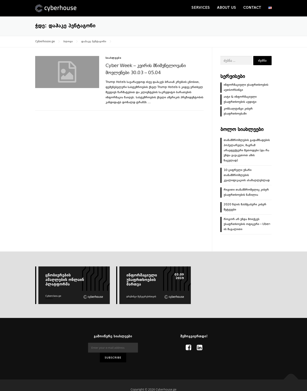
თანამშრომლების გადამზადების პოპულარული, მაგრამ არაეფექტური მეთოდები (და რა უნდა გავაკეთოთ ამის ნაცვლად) (247, 150)
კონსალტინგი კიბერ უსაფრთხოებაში (238, 111)
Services (200, 8)
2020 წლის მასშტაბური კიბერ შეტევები (245, 207)
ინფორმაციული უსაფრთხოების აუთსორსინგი (246, 87)
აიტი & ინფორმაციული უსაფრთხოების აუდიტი (240, 99)
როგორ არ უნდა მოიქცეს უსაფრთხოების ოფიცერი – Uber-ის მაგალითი (247, 224)
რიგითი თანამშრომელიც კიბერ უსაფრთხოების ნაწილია (246, 192)
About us (226, 8)
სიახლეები (113, 58)
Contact (252, 8)
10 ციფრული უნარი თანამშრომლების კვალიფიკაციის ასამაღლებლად (247, 175)
